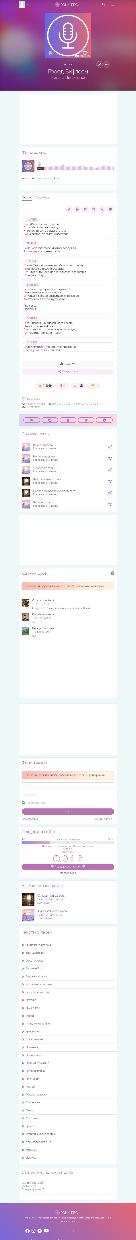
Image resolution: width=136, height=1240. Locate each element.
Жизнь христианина (36, 1023)
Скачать (68, 364)
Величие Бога (32, 968)
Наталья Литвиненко (68, 77)
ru (61, 1230)
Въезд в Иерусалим (36, 992)
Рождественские (34, 1094)
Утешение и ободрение (39, 1134)
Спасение (30, 1118)
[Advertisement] (68, 119)
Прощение (30, 1079)
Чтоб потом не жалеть (47, 479)
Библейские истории (37, 945)
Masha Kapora (31, 399)
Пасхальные (32, 1055)
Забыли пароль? (104, 819)
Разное (28, 1086)
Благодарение (33, 953)
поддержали (68, 873)
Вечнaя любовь (43, 445)
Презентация (43, 197)
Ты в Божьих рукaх (52, 911)
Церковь (29, 1157)
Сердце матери (43, 468)
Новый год (30, 1047)
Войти (68, 811)
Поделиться (68, 371)
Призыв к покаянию (35, 1063)
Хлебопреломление (37, 1142)
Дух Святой (31, 1008)
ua (67, 1230)
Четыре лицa (41, 502)
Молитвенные (32, 1039)
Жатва (28, 1016)
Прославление (33, 1071)
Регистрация (30, 819)
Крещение (30, 1031)
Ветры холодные (44, 456)
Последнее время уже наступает (54, 491)
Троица (28, 1126)
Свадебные (31, 1102)
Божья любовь (32, 960)
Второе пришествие (37, 984)
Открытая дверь (51, 896)
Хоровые (29, 1150)
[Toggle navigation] (112, 4)
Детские (29, 1000)
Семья (28, 1110)
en (74, 1230)
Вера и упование (34, 976)
